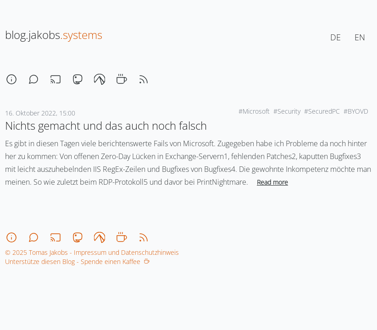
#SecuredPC (322, 111)
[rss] (144, 79)
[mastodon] (78, 79)
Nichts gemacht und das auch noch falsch (106, 125)
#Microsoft (254, 111)
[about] (11, 79)
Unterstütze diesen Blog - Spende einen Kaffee (77, 261)
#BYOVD (356, 111)
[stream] (55, 79)
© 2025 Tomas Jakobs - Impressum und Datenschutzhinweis (92, 252)
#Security (286, 111)
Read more (272, 182)
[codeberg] (100, 79)
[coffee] (122, 79)
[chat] (33, 79)
